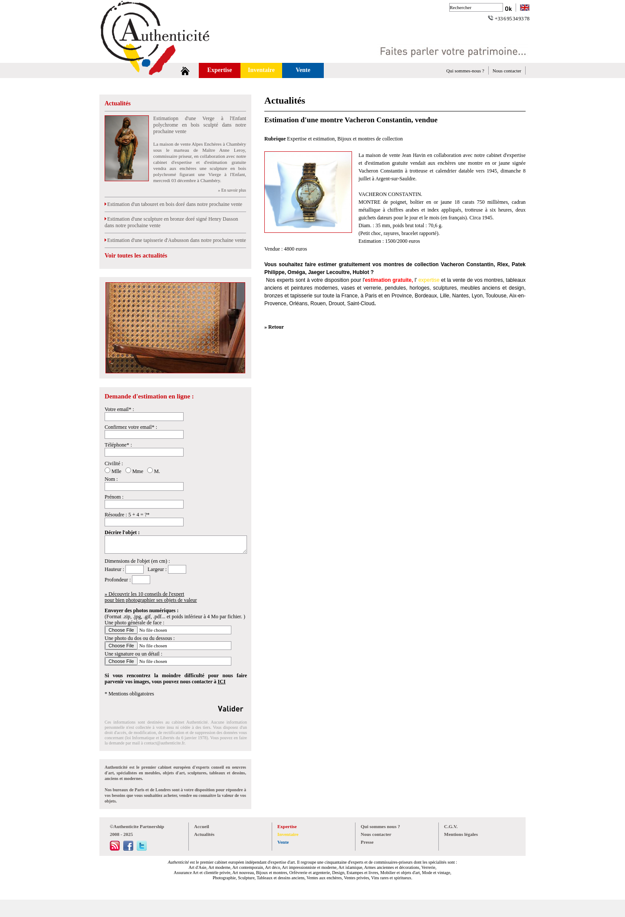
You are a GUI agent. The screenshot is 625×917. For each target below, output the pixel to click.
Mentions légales (461, 834)
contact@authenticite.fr (164, 743)
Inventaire (261, 70)
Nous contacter (507, 70)
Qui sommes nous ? (380, 826)
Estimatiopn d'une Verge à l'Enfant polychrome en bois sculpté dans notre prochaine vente (199, 124)
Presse (367, 842)
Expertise (219, 70)
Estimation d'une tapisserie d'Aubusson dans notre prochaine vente (175, 240)
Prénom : (114, 497)
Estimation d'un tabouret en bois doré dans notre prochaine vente (173, 204)
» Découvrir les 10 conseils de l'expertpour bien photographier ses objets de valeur (151, 597)
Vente (303, 70)
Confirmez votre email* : (131, 427)
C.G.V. (450, 826)
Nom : (111, 479)
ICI (222, 682)
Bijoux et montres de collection (370, 139)
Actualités (118, 103)
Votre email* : (119, 409)
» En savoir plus (232, 190)
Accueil (201, 826)
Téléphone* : (118, 445)
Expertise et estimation (311, 139)
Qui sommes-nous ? (465, 70)
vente (459, 280)
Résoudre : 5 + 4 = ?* (127, 515)
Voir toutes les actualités (136, 255)
